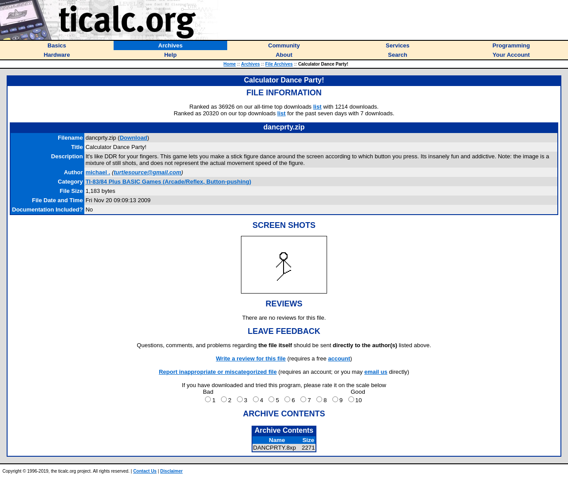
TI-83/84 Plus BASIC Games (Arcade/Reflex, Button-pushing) (168, 181)
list (317, 106)
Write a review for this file (251, 358)
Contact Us (145, 471)
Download (133, 137)
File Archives (279, 64)
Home (230, 64)
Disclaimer (171, 471)
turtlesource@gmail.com (147, 172)
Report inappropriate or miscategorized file (218, 371)
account (339, 358)
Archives (250, 64)
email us (375, 371)
